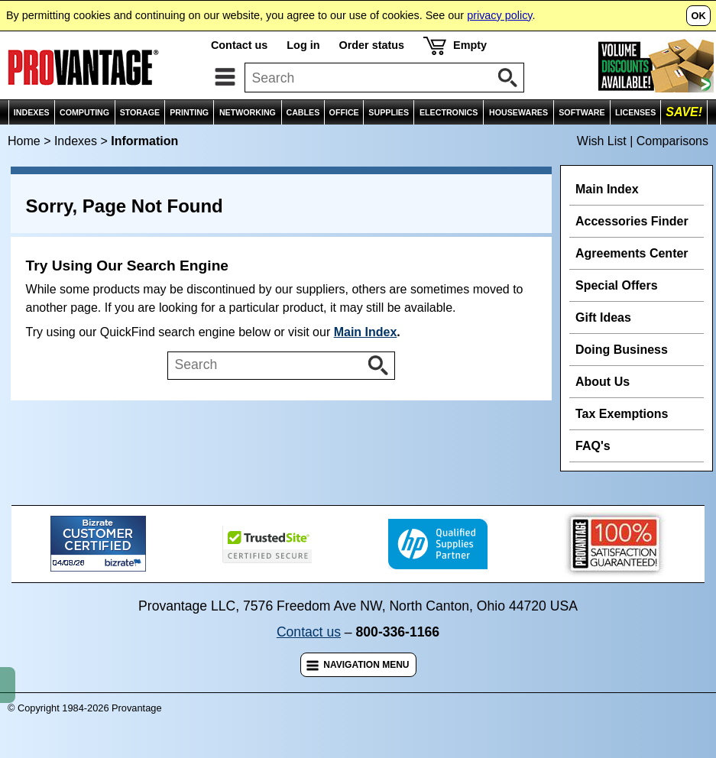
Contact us (239, 45)
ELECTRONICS (449, 112)
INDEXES (32, 112)
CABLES (302, 112)
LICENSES (635, 112)
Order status (371, 45)
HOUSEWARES (518, 112)
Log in (303, 45)
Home (24, 140)
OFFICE (344, 112)
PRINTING (189, 112)
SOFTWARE (581, 112)
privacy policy (499, 15)
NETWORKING (247, 112)
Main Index (365, 332)
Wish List (602, 140)
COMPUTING (84, 112)
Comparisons (672, 140)
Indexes (75, 140)
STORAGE (140, 112)
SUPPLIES (388, 112)
